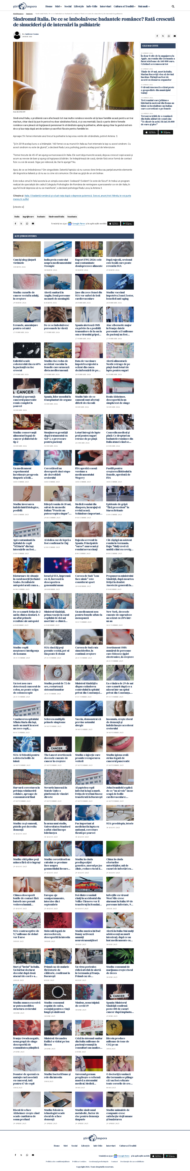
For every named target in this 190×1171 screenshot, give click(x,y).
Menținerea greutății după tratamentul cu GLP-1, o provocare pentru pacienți (56, 437)
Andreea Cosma (31, 34)
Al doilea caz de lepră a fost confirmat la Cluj (57, 541)
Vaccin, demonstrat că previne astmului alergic (88, 722)
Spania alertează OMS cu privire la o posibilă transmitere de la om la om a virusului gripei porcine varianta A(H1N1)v (88, 330)
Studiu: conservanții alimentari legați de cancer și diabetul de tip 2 (25, 437)
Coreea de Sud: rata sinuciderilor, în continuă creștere (86, 650)
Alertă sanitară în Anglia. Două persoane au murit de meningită (57, 295)
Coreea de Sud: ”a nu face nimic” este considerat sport (87, 579)
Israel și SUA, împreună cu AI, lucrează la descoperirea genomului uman (57, 580)
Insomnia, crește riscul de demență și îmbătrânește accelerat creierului (119, 724)
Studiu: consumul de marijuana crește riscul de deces (119, 970)
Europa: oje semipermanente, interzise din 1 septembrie (54, 900)
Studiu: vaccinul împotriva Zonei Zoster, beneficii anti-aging (120, 295)
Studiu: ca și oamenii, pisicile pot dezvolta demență (25, 826)
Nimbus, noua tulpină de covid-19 (87, 1004)
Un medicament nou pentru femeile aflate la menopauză (88, 615)
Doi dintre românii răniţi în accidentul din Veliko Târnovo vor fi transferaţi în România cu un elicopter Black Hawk (88, 900)
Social (67, 6)
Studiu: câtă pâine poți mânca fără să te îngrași (26, 861)
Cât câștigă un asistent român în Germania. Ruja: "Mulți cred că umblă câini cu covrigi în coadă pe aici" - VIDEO (119, 544)
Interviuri (105, 6)
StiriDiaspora (18, 14)
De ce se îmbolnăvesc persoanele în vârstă (56, 327)
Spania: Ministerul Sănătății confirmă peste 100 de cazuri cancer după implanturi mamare (119, 1007)
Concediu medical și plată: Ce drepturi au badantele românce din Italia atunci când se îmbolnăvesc (119, 437)
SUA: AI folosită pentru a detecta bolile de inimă (26, 758)
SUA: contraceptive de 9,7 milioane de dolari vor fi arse (26, 934)
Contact (114, 1161)
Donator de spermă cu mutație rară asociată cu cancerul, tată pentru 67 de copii (26, 1079)
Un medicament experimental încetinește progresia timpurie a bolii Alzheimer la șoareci (25, 473)
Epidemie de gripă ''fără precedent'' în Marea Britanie (117, 507)
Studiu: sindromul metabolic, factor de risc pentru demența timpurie (87, 1114)
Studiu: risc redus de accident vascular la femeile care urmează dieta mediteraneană (56, 365)
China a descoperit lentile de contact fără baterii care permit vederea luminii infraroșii (25, 900)
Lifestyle (79, 6)
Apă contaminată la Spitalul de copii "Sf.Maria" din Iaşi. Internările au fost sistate (24, 544)
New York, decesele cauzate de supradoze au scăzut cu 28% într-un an (119, 616)
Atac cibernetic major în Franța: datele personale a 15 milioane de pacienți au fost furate (119, 330)
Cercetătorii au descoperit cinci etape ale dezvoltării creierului (57, 473)
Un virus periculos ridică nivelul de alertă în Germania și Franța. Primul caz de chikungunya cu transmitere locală (88, 971)
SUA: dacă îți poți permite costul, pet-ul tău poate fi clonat (56, 650)
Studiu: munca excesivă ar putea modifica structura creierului (26, 1005)
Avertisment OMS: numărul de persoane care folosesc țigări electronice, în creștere (120, 652)
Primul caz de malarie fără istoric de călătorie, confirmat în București (57, 971)
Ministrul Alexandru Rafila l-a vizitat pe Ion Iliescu (56, 1041)
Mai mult (144, 6)
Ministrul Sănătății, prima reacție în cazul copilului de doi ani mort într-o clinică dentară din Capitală (56, 616)
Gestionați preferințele (98, 1161)
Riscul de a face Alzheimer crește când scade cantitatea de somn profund (26, 1114)
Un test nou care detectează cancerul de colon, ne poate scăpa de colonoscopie (26, 688)
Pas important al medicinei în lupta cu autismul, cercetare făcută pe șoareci (87, 828)
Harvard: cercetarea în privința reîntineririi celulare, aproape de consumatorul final (26, 792)
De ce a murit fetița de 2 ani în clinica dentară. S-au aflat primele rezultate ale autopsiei (26, 616)
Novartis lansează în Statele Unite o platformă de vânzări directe (56, 792)
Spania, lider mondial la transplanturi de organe (58, 398)
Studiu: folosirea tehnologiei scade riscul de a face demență (54, 1114)
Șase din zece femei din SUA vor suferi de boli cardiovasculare (88, 295)
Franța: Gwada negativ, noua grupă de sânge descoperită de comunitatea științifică (26, 1043)
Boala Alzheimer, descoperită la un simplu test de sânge (118, 399)
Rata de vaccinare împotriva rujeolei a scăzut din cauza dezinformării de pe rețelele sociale (86, 365)
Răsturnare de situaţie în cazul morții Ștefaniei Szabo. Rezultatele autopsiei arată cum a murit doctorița (26, 580)
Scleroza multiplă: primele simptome (54, 721)
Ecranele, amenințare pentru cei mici (25, 327)
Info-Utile (91, 6)
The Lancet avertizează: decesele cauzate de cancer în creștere (58, 758)
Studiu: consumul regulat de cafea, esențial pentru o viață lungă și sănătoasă (57, 1007)
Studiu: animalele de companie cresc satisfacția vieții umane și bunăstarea (119, 1114)
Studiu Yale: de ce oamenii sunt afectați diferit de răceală (87, 399)
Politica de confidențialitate (58, 1161)
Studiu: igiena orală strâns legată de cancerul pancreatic (118, 758)
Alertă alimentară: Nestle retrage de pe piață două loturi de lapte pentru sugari (118, 365)
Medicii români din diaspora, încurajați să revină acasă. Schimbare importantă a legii (88, 509)
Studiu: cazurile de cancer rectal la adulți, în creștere (26, 295)
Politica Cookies (79, 1161)
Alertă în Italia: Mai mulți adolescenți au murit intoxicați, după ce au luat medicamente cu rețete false (120, 935)
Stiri (57, 6)
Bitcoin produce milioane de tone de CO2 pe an (117, 1041)
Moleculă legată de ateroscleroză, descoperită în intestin (57, 934)
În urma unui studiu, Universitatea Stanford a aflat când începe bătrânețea (57, 828)
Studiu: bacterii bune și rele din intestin (57, 1076)
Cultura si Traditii (124, 6)
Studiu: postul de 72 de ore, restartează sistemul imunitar (57, 686)
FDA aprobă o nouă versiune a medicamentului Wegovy (86, 473)
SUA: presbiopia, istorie (119, 823)
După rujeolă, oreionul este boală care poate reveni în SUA (119, 263)
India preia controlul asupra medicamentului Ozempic (57, 263)
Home (49, 6)
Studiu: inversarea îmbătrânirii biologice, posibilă (26, 507)
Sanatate (29, 14)
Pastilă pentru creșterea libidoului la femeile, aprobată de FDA (118, 473)
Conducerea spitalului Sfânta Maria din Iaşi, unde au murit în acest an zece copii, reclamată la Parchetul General (26, 724)
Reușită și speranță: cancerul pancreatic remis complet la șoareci (25, 401)
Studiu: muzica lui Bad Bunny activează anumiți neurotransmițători (87, 935)
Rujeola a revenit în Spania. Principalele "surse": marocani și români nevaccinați (86, 544)
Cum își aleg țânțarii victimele (24, 261)
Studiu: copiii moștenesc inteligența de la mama (26, 650)
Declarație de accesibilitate (132, 1161)
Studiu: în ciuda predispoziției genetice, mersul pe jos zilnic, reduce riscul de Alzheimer (88, 864)
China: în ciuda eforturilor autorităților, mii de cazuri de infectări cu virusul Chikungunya (118, 864)
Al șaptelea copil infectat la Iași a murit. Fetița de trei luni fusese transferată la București (88, 792)
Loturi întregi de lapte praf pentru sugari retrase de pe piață (87, 435)
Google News (78, 223)
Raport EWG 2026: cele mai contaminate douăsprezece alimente (88, 263)
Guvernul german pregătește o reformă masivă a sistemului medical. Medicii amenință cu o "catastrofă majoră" (87, 1079)
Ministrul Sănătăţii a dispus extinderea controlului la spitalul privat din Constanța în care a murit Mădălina (88, 688)
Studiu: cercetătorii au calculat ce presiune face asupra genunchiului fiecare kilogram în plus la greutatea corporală (57, 864)
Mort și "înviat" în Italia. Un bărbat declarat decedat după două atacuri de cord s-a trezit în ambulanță (26, 971)
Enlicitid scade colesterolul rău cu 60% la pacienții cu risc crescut (27, 365)
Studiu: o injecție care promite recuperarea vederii (87, 758)
